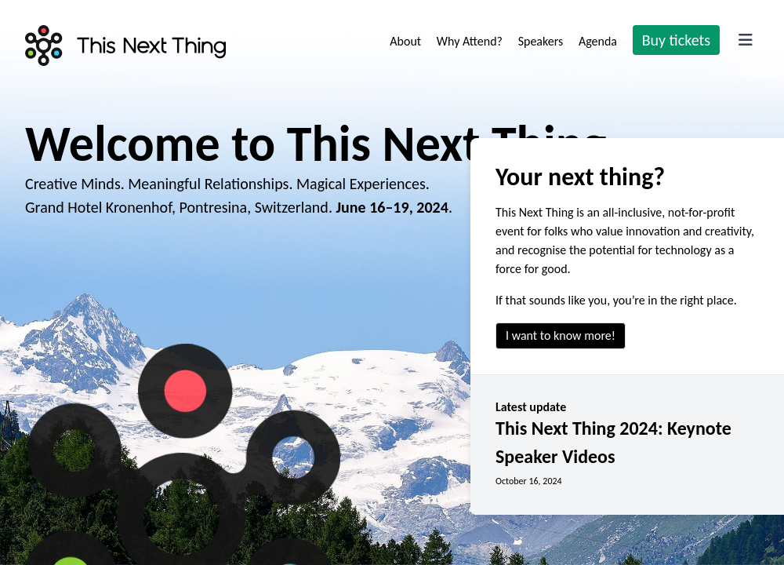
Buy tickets (676, 40)
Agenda (599, 41)
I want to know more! (560, 335)
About (406, 41)
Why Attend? (471, 41)
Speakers (542, 41)
